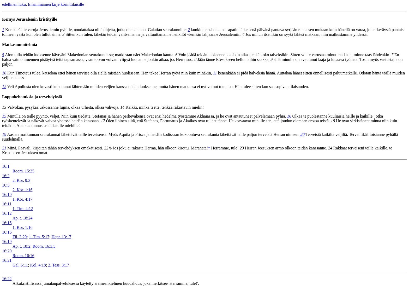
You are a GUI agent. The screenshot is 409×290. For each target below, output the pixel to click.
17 (103, 121)
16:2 (5, 175)
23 (242, 148)
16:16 (6, 232)
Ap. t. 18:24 (22, 218)
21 (4, 148)
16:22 (6, 278)
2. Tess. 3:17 (58, 265)
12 (4, 86)
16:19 (6, 241)
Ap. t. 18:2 (21, 246)
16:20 (6, 251)
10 (4, 73)
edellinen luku (14, 4)
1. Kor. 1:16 (22, 227)
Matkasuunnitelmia (19, 44)
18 (333, 121)
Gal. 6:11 (20, 265)
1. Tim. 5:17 (39, 237)
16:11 (6, 204)
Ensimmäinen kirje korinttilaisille (56, 4)
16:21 (6, 260)
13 (4, 107)
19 (4, 134)
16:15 (6, 223)
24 (330, 148)
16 (289, 116)
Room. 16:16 (23, 255)
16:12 (6, 213)
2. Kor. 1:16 (22, 190)
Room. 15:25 (23, 171)
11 (215, 73)
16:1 (5, 166)
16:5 (5, 185)
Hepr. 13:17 (61, 237)
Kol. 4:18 (38, 265)
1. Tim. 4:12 (23, 208)
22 (106, 148)
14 (122, 107)
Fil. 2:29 (20, 237)
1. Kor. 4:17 (22, 199)
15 (4, 116)
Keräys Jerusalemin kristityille (29, 19)
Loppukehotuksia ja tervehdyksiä (32, 97)
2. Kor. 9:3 (21, 180)
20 (302, 134)
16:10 (6, 194)
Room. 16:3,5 (44, 246)
